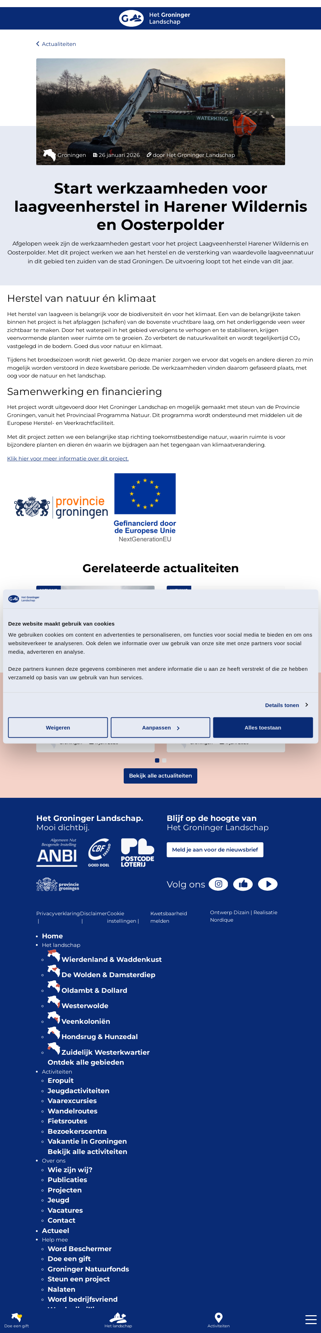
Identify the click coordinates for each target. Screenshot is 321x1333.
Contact (61, 1220)
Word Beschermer (80, 1249)
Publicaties (67, 1180)
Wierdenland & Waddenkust (111, 959)
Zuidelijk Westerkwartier (105, 1052)
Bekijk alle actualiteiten (160, 775)
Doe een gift (69, 1259)
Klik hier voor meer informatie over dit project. (68, 458)
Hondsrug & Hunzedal (99, 1037)
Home (52, 936)
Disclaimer (93, 917)
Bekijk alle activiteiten (87, 1152)
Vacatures (65, 1210)
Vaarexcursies (72, 1101)
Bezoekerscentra (77, 1131)
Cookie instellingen (123, 917)
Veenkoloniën (85, 1021)
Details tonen (282, 705)
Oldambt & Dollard (94, 990)
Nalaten (61, 1289)
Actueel (55, 1231)
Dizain (241, 912)
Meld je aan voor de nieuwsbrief (215, 849)
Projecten (65, 1190)
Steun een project (79, 1279)
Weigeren (58, 728)
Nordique (221, 920)
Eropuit (61, 1080)
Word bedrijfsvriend (83, 1299)
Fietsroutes (67, 1121)
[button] (157, 760)
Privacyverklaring (58, 917)
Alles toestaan (263, 728)
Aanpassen (161, 728)
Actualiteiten (59, 44)
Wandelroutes (72, 1111)
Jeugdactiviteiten (78, 1091)
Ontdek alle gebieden (86, 1062)
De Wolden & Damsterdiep (108, 975)
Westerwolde (84, 1006)
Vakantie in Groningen (87, 1141)
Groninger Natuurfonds (88, 1269)
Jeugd (58, 1200)
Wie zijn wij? (70, 1170)
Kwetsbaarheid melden (168, 917)
